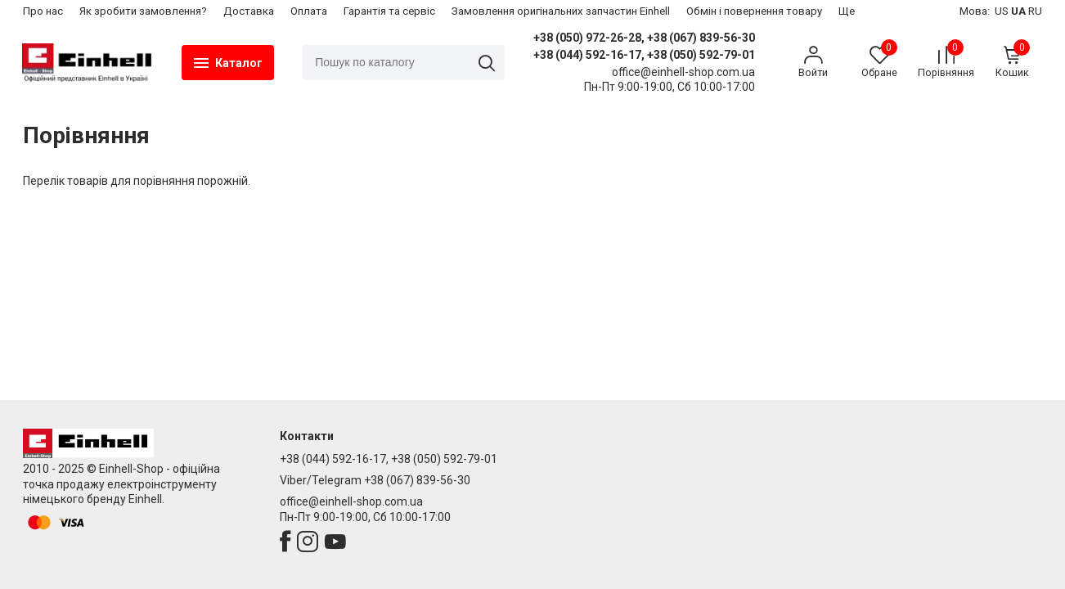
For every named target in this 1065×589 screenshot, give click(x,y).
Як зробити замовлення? (143, 11)
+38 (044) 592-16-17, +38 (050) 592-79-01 (644, 54)
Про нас (43, 11)
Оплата (308, 11)
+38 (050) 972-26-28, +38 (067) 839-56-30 (644, 37)
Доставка (248, 11)
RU (1035, 11)
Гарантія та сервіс (389, 11)
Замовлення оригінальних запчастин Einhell (561, 11)
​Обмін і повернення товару (754, 11)
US (1002, 11)
